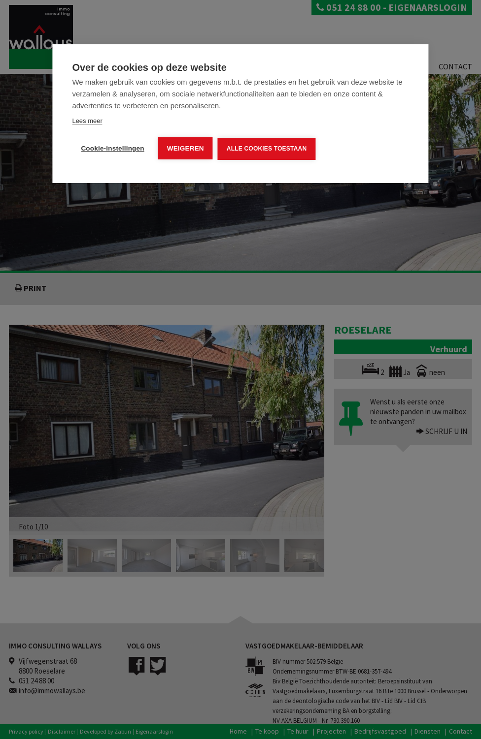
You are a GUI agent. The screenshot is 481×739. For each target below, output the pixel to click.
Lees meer (87, 120)
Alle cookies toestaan (267, 148)
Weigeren (185, 148)
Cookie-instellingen (112, 148)
